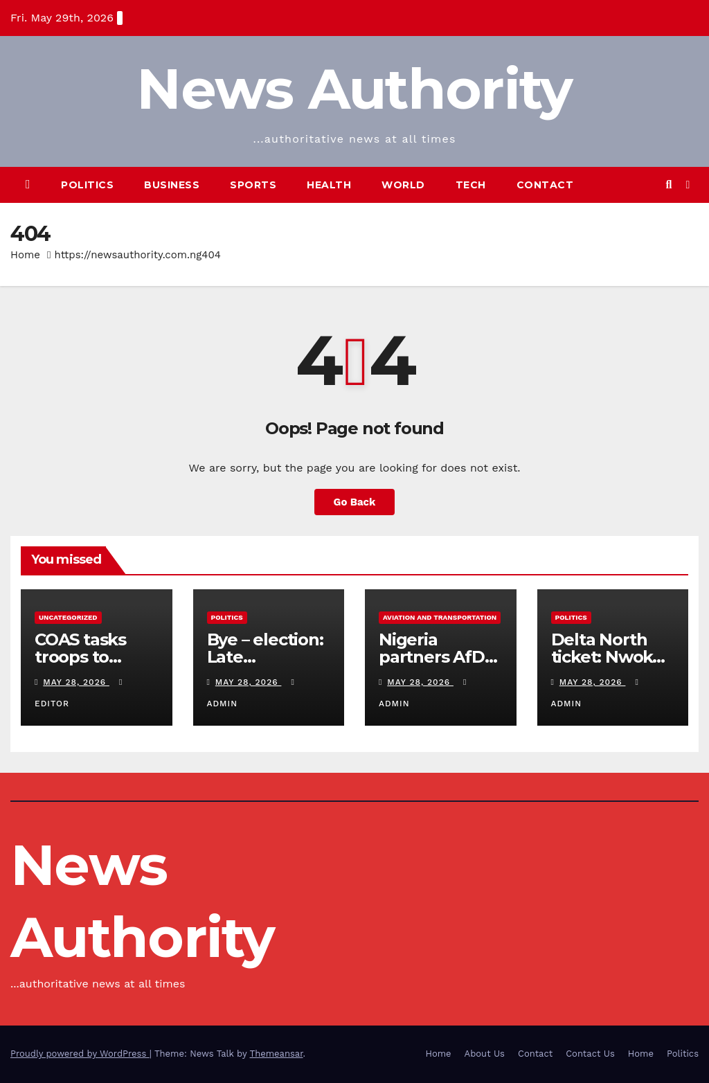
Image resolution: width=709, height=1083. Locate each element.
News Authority (354, 89)
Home (25, 255)
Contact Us (590, 1053)
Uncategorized (68, 617)
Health (329, 185)
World (403, 185)
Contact (545, 185)
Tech (471, 185)
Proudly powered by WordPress (80, 1053)
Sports (253, 185)
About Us (485, 1053)
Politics (87, 185)
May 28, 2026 (76, 682)
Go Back (354, 502)
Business (171, 185)
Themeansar (276, 1053)
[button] (668, 184)
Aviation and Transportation (439, 617)
